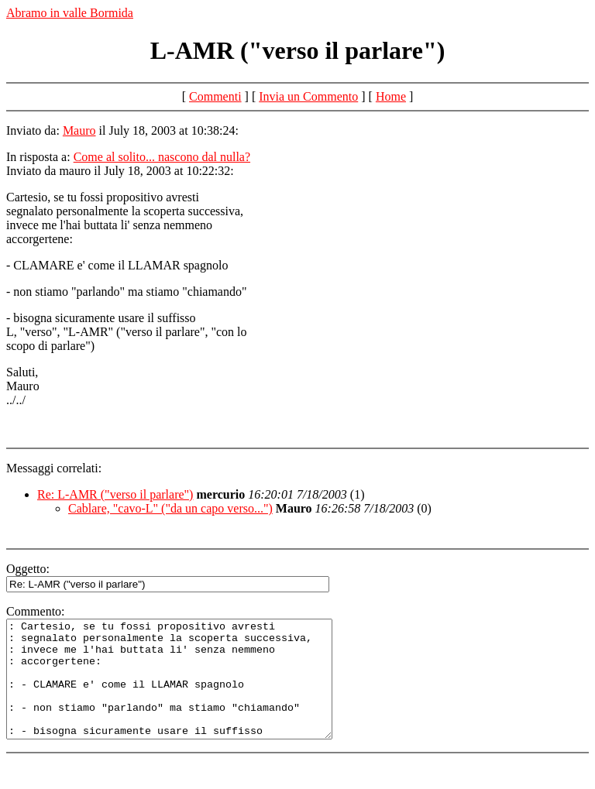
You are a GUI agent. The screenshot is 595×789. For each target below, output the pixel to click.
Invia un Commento (308, 96)
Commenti (215, 96)
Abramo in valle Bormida (69, 12)
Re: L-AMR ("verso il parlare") (115, 494)
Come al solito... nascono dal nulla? (162, 156)
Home (391, 96)
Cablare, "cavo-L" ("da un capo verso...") (170, 508)
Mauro (79, 130)
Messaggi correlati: (53, 468)
